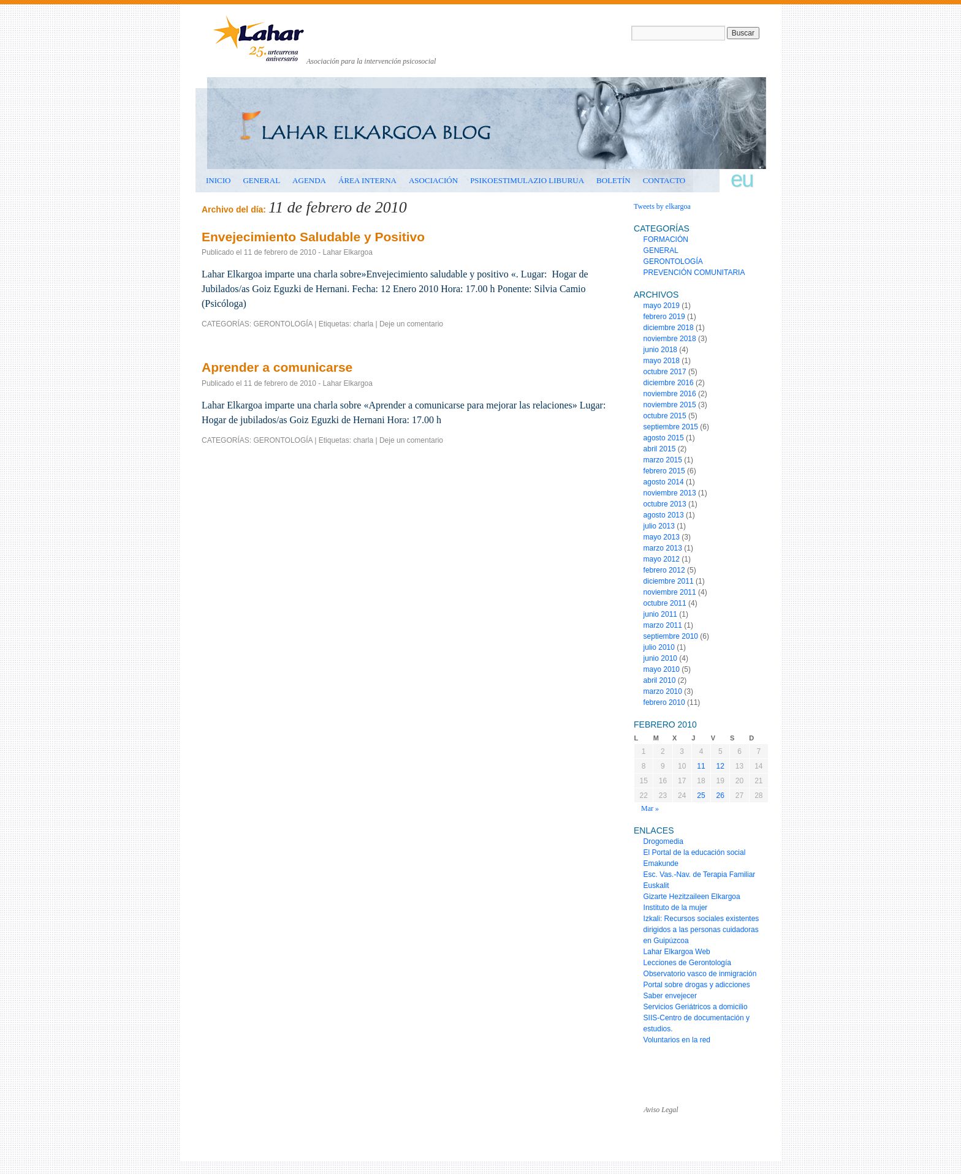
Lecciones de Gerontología (687, 962)
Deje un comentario (411, 324)
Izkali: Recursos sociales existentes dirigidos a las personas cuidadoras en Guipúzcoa (701, 929)
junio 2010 (660, 658)
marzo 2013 (663, 548)
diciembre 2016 (669, 382)
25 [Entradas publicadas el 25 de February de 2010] (701, 795)
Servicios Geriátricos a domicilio (696, 1007)
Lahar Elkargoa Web (677, 951)
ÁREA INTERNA (367, 180)
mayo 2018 (662, 360)
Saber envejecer (670, 996)
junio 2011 (660, 614)
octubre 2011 (665, 603)
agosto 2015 (664, 438)
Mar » (650, 808)
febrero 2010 (664, 702)
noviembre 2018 (670, 338)
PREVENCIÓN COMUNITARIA (694, 272)
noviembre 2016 (670, 393)
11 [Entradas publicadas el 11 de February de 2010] (701, 766)
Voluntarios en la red (677, 1040)
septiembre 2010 (671, 636)
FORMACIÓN (666, 239)
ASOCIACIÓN (433, 180)
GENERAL (261, 180)
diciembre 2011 (669, 581)
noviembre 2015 (670, 405)
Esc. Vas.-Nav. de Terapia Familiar (700, 874)
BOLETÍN (613, 180)
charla (363, 324)
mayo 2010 (662, 669)
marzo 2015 (663, 460)
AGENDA (309, 180)
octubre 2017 (665, 371)
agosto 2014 (664, 482)
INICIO (218, 180)
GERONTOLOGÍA (282, 324)
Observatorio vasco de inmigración (700, 973)
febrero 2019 (664, 316)
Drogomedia (663, 841)
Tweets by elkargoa (662, 206)
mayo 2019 (662, 305)
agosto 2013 (664, 515)
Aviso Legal (661, 1109)
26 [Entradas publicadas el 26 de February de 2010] (720, 795)
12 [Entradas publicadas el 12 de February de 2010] (720, 766)
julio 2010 (659, 647)
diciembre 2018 (669, 327)
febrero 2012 (664, 570)
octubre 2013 (665, 504)
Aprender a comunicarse (277, 367)
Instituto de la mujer (676, 907)
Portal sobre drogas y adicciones (697, 984)
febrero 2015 (664, 471)
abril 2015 (660, 449)
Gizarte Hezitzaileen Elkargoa (692, 896)
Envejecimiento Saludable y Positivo (313, 237)
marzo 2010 (663, 691)
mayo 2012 (662, 559)
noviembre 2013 (670, 493)
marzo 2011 (663, 625)
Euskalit (656, 885)
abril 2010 (660, 680)
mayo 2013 (662, 537)
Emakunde (661, 863)
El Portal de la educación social (695, 852)
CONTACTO (664, 180)
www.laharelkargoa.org (260, 1099)
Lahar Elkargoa (348, 252)
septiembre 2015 (671, 427)
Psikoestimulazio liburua (527, 180)
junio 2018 (660, 349)
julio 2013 (659, 526)
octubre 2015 (665, 416)
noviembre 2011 (670, 592)
